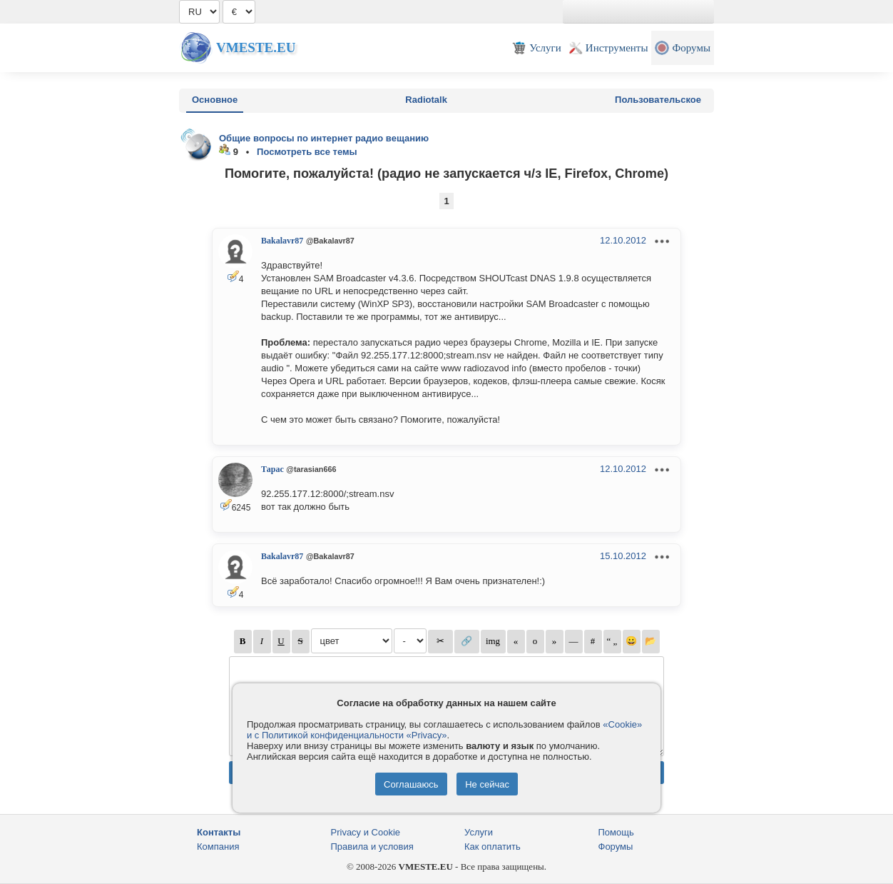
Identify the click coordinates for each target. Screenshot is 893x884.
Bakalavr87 (282, 241)
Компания (218, 846)
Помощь (616, 832)
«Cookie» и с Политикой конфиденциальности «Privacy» (444, 729)
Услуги (478, 832)
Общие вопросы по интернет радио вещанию (324, 138)
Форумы (615, 846)
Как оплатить (492, 846)
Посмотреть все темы (307, 151)
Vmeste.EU (255, 47)
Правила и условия (372, 846)
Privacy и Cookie (366, 832)
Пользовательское (658, 99)
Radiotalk (426, 99)
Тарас (272, 469)
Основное (215, 99)
